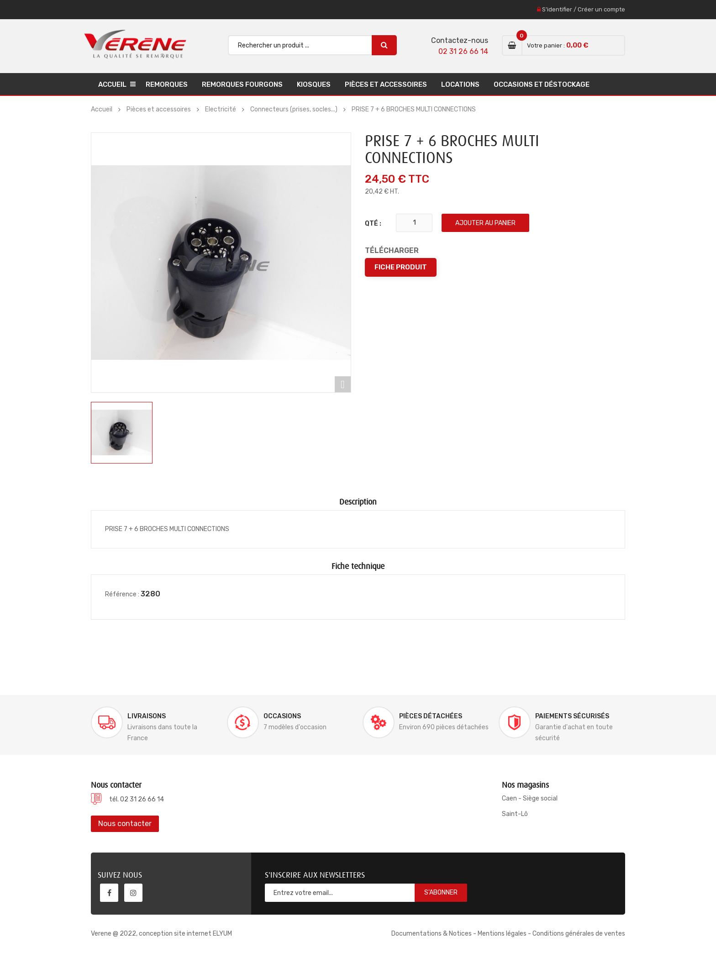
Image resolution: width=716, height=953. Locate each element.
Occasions (282, 716)
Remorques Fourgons (242, 84)
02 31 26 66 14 (463, 51)
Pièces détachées (430, 716)
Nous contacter (125, 823)
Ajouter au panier (485, 223)
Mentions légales (502, 933)
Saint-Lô (515, 814)
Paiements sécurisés (572, 716)
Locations (460, 84)
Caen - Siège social (530, 798)
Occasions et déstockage (542, 84)
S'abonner (441, 892)
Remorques (167, 84)
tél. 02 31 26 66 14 (136, 799)
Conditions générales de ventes (578, 933)
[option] (122, 432)
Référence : (122, 594)
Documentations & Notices (431, 933)
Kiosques (314, 84)
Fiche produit (400, 267)
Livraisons (146, 716)
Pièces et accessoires (386, 84)
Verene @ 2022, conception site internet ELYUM (161, 933)
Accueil (112, 84)
